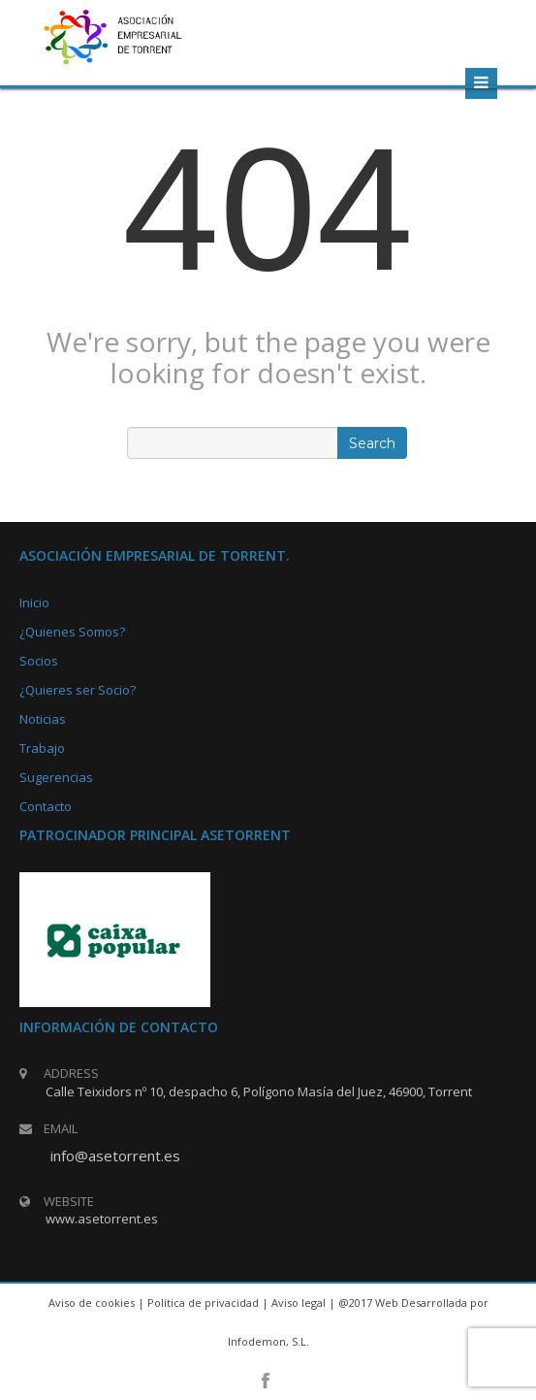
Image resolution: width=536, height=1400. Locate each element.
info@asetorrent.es (115, 1155)
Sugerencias (56, 777)
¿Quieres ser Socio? (77, 690)
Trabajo (42, 748)
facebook (265, 1380)
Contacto (45, 806)
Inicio (34, 602)
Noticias (42, 719)
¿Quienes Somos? (72, 631)
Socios (38, 660)
